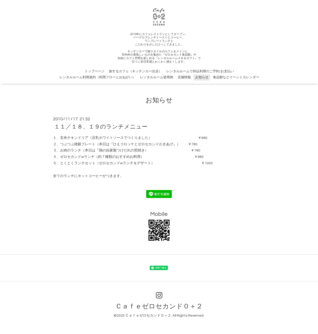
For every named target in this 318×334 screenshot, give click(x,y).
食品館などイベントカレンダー (236, 77)
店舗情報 (184, 77)
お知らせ (201, 77)
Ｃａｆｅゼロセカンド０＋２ (159, 306)
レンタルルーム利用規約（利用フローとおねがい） (97, 77)
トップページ (94, 71)
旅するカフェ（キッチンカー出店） (135, 71)
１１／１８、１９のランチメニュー (101, 127)
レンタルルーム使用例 (156, 77)
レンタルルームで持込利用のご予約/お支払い (200, 71)
